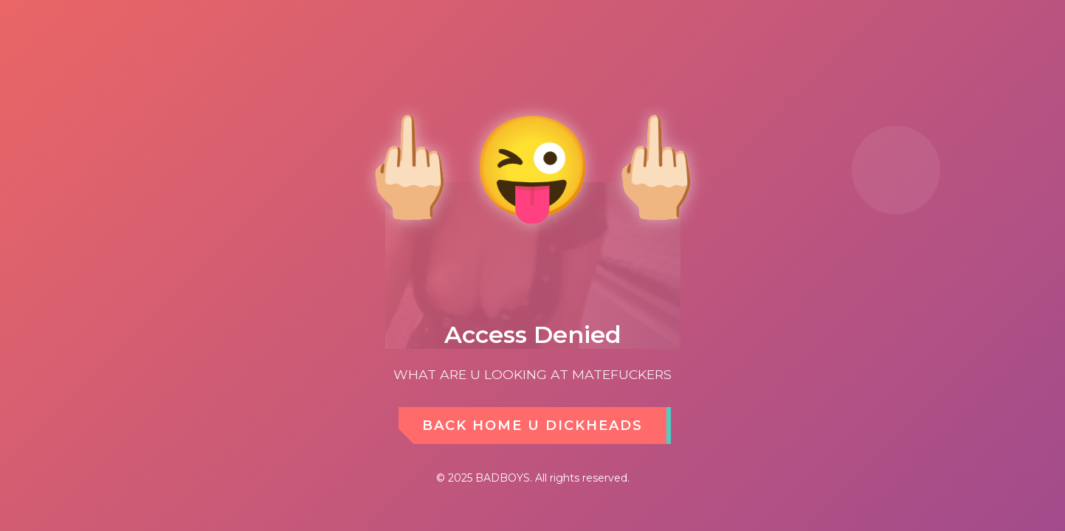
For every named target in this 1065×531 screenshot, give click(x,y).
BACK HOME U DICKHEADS (532, 425)
